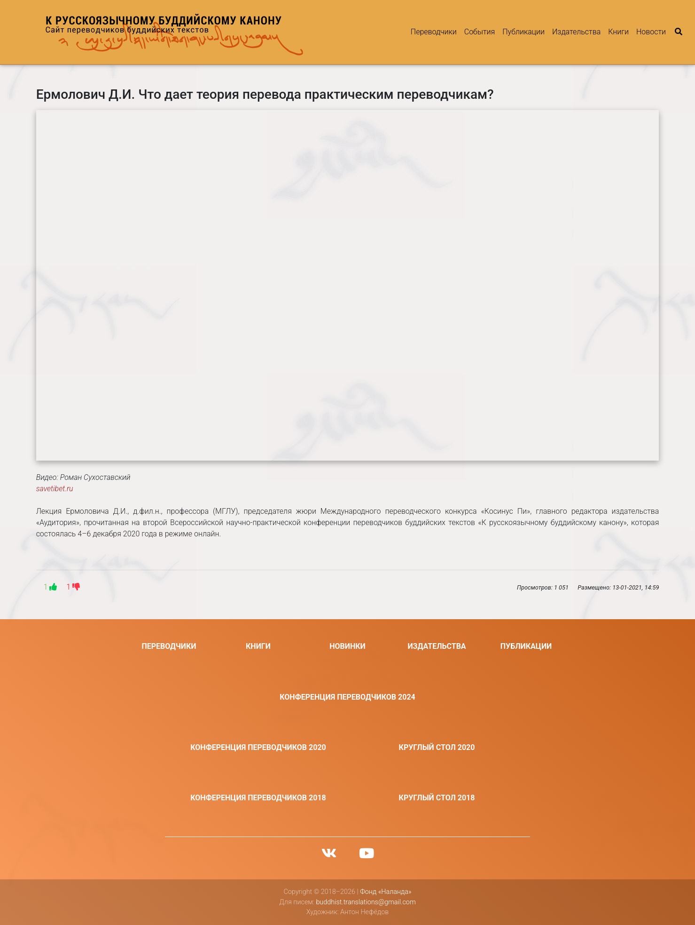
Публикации (523, 31)
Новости (651, 31)
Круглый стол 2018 (437, 797)
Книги (618, 31)
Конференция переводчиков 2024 (347, 697)
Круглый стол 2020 (437, 747)
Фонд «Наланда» (385, 892)
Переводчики (434, 31)
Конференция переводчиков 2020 (258, 747)
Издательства (576, 31)
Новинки (347, 646)
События (479, 31)
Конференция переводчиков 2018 (258, 797)
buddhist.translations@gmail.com (365, 902)
